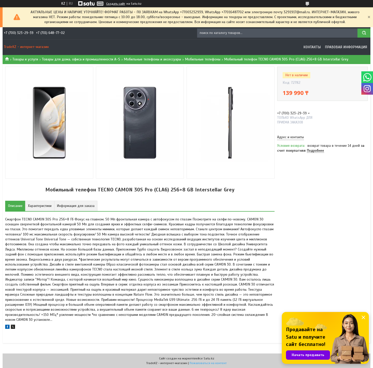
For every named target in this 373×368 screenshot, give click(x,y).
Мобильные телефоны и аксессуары (152, 59)
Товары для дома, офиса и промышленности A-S (81, 59)
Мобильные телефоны (202, 59)
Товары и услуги (25, 59)
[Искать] (363, 33)
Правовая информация (346, 47)
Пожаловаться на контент (208, 363)
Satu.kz (209, 358)
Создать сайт (115, 3)
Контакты (312, 47)
